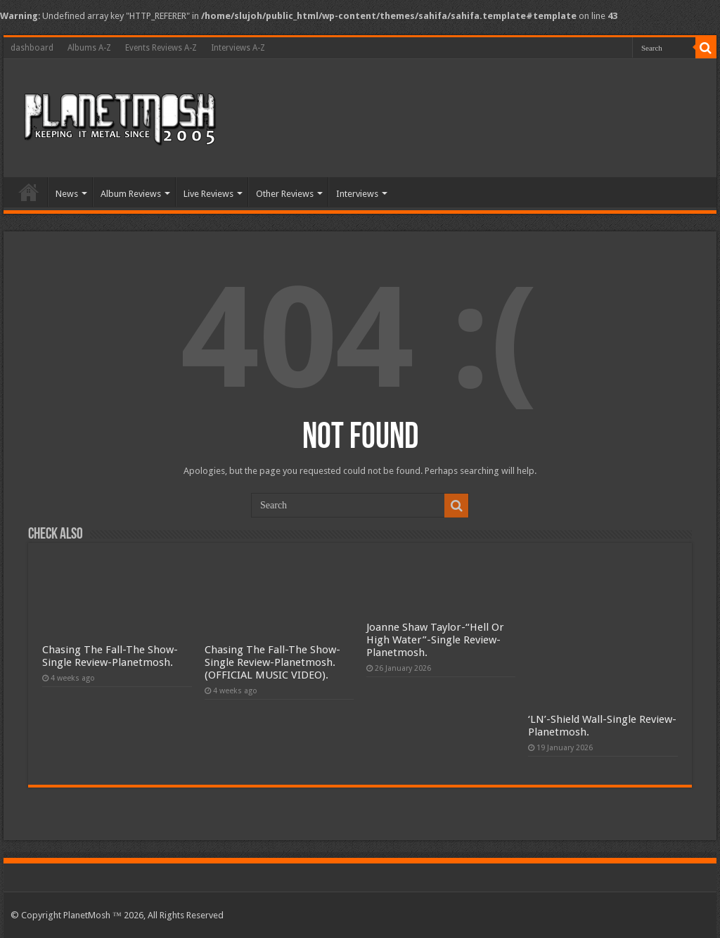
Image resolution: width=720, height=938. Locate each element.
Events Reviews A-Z (161, 48)
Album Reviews (131, 193)
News (67, 193)
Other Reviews (285, 193)
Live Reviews (208, 193)
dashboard (32, 48)
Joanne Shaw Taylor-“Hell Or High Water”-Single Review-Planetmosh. (435, 640)
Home (29, 192)
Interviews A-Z (238, 48)
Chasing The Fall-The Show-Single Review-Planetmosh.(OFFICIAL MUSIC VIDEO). (272, 662)
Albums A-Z (89, 48)
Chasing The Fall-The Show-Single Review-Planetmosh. (110, 656)
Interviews (357, 193)
